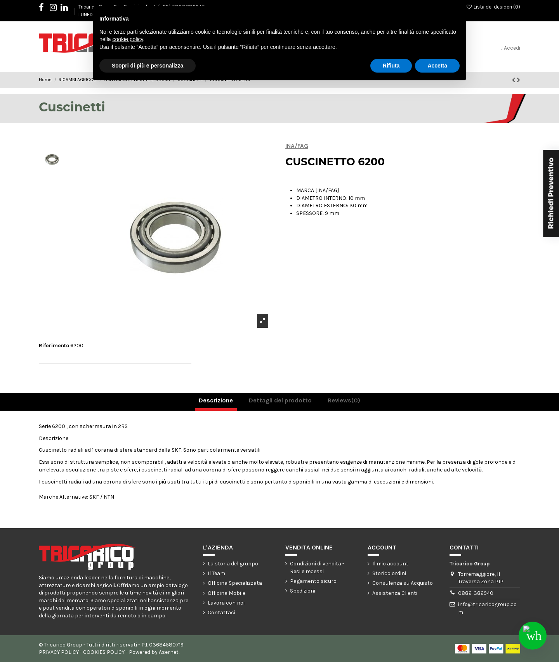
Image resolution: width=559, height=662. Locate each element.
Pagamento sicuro (313, 581)
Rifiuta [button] (391, 65)
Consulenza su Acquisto (402, 583)
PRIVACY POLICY (59, 652)
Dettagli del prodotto (280, 400)
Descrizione (216, 400)
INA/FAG (296, 145)
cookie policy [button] (127, 39)
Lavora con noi (226, 603)
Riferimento (54, 345)
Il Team (216, 573)
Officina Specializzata (235, 583)
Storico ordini (389, 573)
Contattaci (221, 612)
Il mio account (390, 563)
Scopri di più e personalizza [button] (147, 65)
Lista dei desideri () (493, 7)
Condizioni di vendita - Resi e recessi (317, 567)
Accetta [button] (437, 65)
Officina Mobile (226, 593)
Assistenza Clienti (394, 593)
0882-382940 (475, 593)
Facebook (45, 9)
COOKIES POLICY (104, 652)
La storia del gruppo (233, 563)
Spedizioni (302, 590)
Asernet (169, 652)
